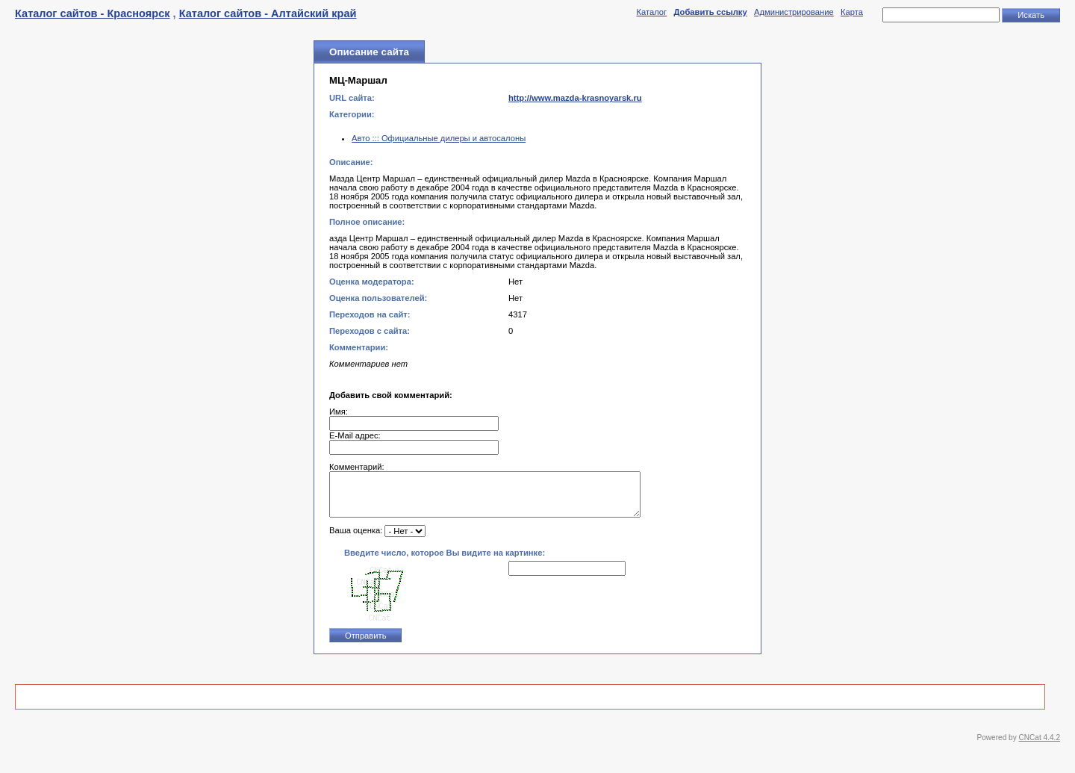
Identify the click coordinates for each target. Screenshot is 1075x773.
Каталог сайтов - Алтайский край (268, 13)
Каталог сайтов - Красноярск (92, 13)
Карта (852, 11)
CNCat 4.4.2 (1039, 746)
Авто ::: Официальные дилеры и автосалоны (439, 138)
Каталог (651, 11)
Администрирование (794, 11)
